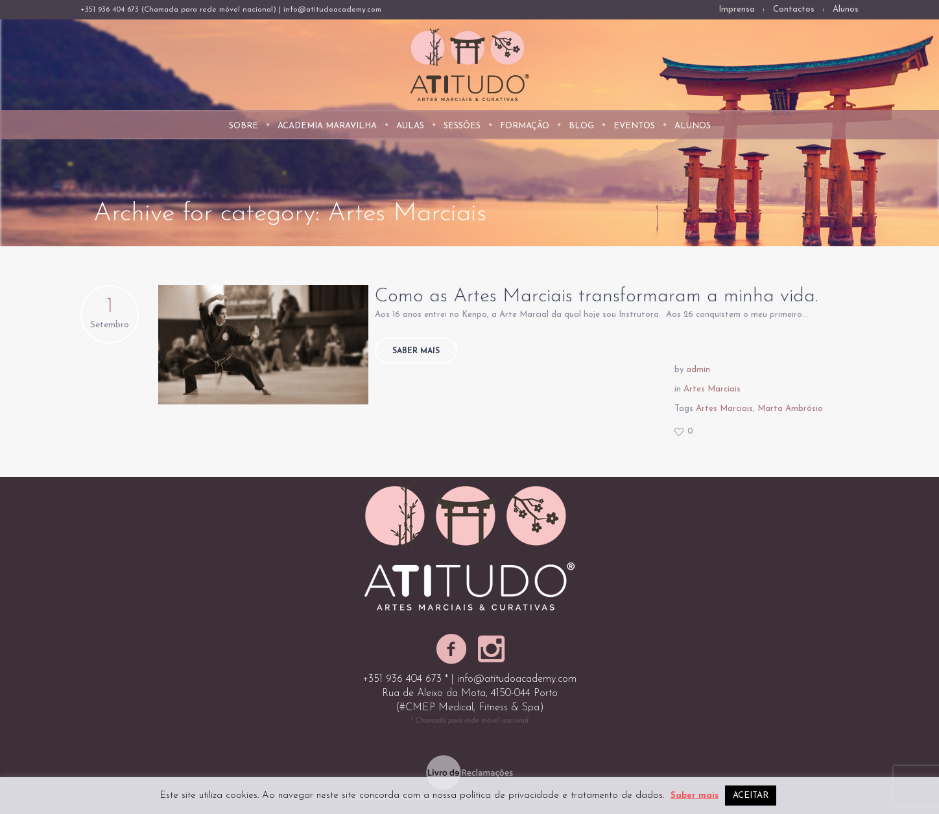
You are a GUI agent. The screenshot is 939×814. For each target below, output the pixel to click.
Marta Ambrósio (790, 408)
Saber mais (416, 351)
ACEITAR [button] (750, 795)
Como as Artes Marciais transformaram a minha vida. (596, 296)
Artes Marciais (712, 389)
